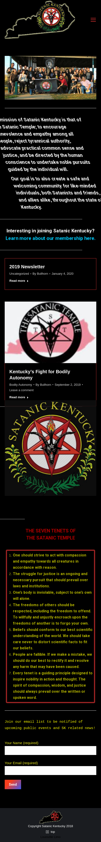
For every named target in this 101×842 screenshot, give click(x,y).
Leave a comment (21, 390)
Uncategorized (19, 273)
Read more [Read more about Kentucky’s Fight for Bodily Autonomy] (19, 397)
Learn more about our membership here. (50, 238)
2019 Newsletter (27, 266)
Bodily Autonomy (20, 384)
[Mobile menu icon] (93, 20)
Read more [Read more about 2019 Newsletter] (19, 280)
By (40, 273)
